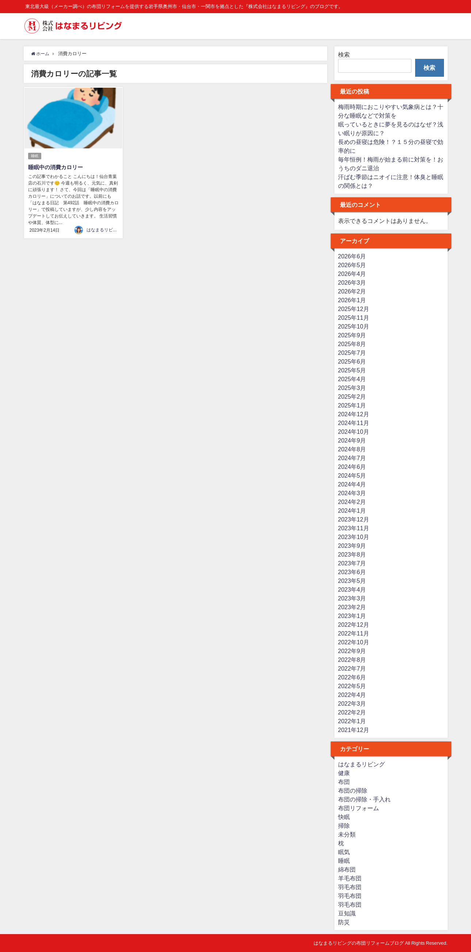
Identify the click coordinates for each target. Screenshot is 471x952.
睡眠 (35, 156)
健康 (344, 773)
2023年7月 (352, 563)
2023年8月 (352, 554)
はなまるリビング (104, 229)
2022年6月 (352, 677)
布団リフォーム (358, 808)
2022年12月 (353, 624)
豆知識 (347, 913)
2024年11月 (353, 423)
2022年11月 (353, 633)
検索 (344, 54)
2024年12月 (353, 414)
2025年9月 (352, 335)
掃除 (344, 825)
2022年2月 (352, 712)
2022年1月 (352, 721)
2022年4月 (352, 695)
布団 (344, 782)
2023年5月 (352, 581)
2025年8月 (352, 344)
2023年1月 (352, 616)
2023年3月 (352, 598)
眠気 (344, 852)
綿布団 (347, 869)
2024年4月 (352, 484)
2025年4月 (352, 379)
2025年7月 (352, 353)
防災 (344, 922)
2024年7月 (352, 458)
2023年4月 (352, 589)
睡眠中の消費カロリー (57, 167)
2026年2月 (352, 291)
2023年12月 (353, 519)
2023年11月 (353, 528)
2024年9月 (352, 440)
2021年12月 (353, 730)
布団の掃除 (352, 790)
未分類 (347, 834)
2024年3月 (352, 493)
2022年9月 (352, 651)
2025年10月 (353, 326)
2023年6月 (352, 572)
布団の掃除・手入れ (364, 799)
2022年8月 (352, 660)
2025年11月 (353, 318)
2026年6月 (352, 256)
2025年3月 (352, 388)
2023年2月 (352, 607)
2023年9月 (352, 546)
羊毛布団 (349, 878)
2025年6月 (352, 361)
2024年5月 (352, 475)
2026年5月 (352, 265)
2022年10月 (353, 642)
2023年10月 (353, 537)
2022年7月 (352, 668)
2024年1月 (352, 510)
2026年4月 (352, 274)
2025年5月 (352, 370)
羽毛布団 (349, 887)
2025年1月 (352, 405)
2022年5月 (352, 686)
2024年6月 (352, 467)
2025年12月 (353, 309)
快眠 (344, 817)
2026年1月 (352, 300)
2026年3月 (352, 282)
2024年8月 (352, 449)
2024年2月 (352, 502)
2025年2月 (352, 396)
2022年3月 (352, 703)
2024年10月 (353, 432)
